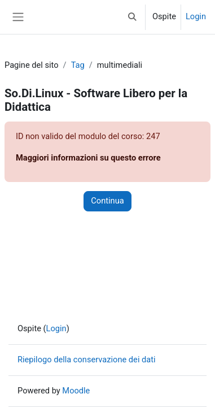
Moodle (76, 391)
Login (196, 16)
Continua (107, 201)
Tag (78, 65)
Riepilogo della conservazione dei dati (86, 359)
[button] (132, 17)
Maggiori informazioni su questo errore (88, 158)
